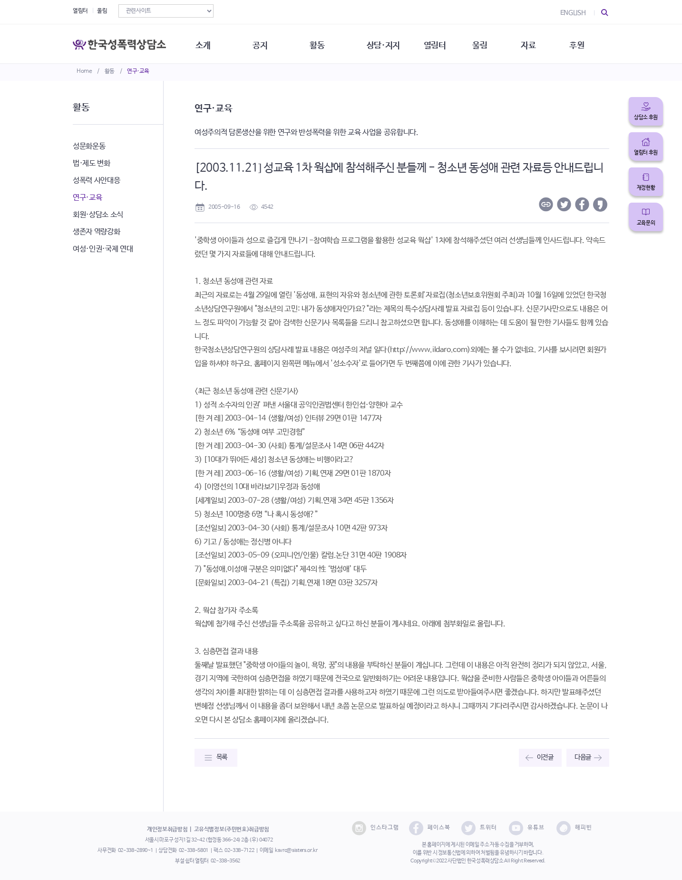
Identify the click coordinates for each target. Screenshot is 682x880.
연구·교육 (138, 71)
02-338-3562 (225, 861)
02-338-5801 (193, 850)
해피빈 (574, 828)
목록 (221, 757)
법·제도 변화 (91, 163)
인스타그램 (375, 828)
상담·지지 (389, 43)
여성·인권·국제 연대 (103, 249)
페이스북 (429, 828)
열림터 (80, 11)
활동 (110, 71)
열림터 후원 (646, 153)
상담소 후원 (646, 117)
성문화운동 (89, 146)
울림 (102, 11)
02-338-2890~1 (135, 850)
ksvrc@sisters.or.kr (296, 850)
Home (84, 71)
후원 (586, 43)
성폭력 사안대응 (96, 180)
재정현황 (646, 188)
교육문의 (646, 223)
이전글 (545, 757)
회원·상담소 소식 (98, 214)
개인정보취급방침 (167, 829)
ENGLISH (573, 13)
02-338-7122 (239, 850)
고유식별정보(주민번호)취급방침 (231, 829)
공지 (263, 43)
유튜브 (527, 828)
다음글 (583, 757)
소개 (205, 43)
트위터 (479, 828)
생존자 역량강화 (96, 231)
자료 (536, 43)
